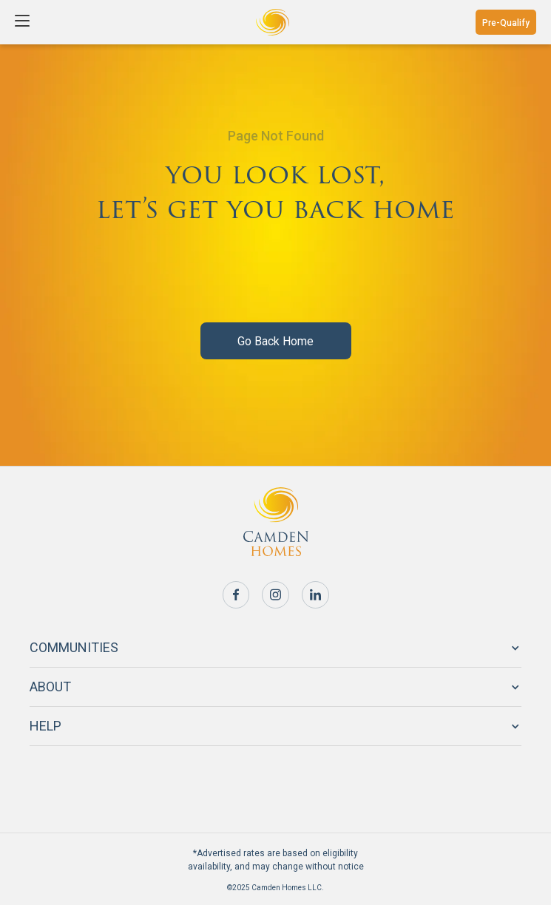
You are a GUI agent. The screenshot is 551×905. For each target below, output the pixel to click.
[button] (24, 22)
